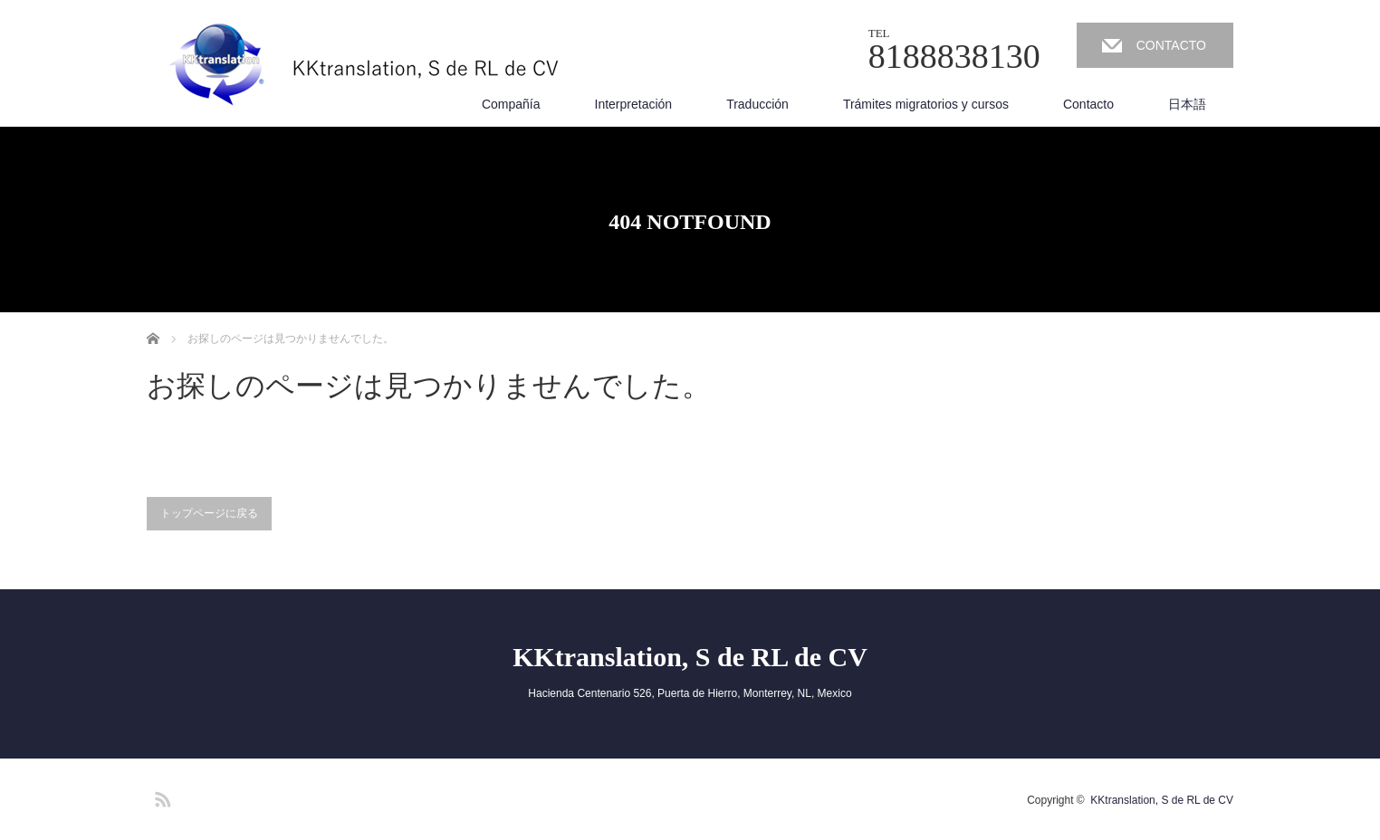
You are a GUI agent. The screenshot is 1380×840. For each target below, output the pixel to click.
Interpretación (634, 104)
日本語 (1187, 104)
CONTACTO (1171, 45)
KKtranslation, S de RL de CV (690, 657)
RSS (160, 796)
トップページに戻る (209, 513)
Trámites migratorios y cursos (926, 104)
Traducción (757, 104)
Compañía (511, 104)
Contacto (1088, 104)
